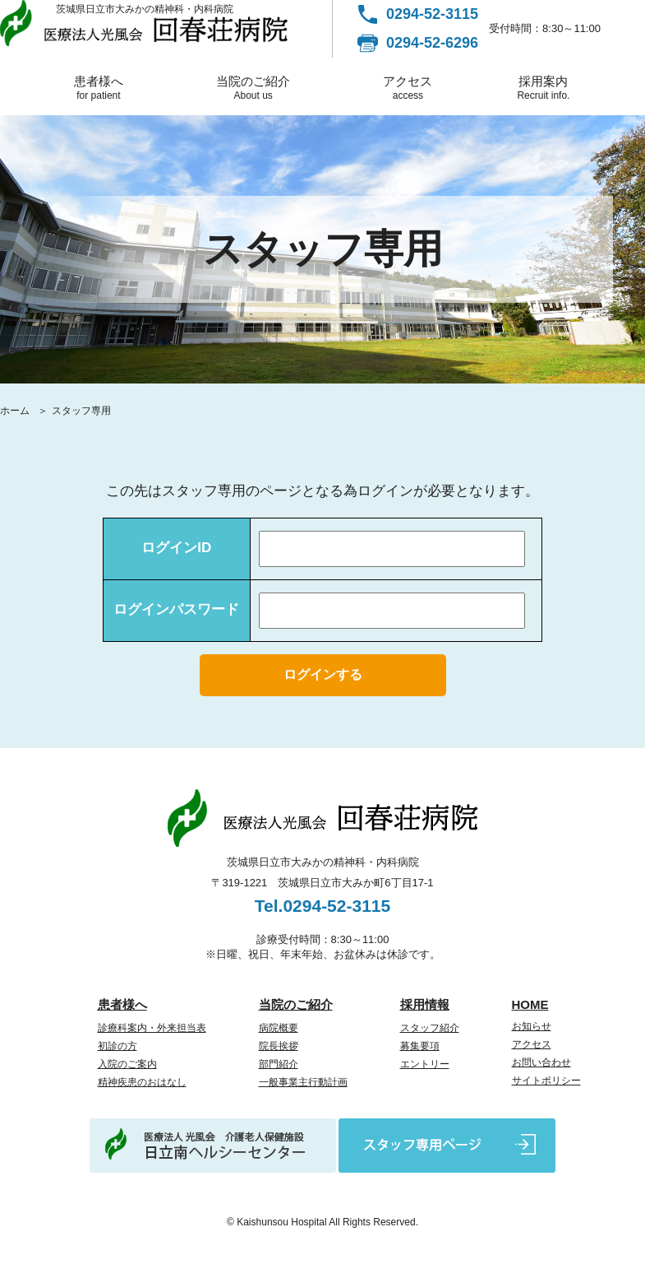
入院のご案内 (127, 1064)
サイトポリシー (546, 1080)
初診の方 (117, 1046)
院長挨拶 (278, 1046)
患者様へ (98, 87)
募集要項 (420, 1046)
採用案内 (543, 87)
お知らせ (531, 1026)
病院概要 (278, 1028)
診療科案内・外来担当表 (152, 1028)
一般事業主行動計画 (303, 1082)
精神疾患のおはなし (142, 1082)
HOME (530, 1004)
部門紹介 (278, 1064)
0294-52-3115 (432, 14)
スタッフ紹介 (429, 1028)
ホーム (15, 410)
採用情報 (424, 1004)
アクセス (408, 87)
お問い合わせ (541, 1062)
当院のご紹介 (253, 87)
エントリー (424, 1064)
